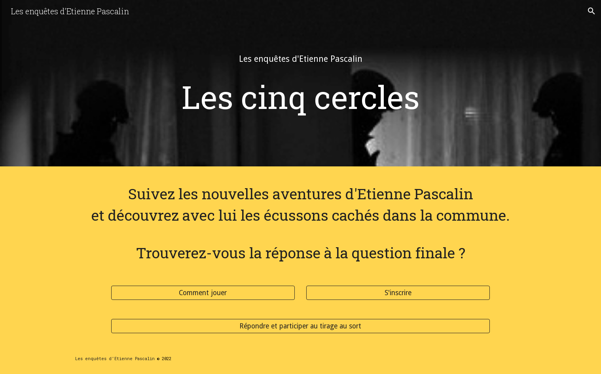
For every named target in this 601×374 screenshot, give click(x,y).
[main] (300, 59)
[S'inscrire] (398, 293)
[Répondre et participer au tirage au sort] (300, 326)
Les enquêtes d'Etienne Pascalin (115, 358)
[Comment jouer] (203, 293)
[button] (591, 11)
